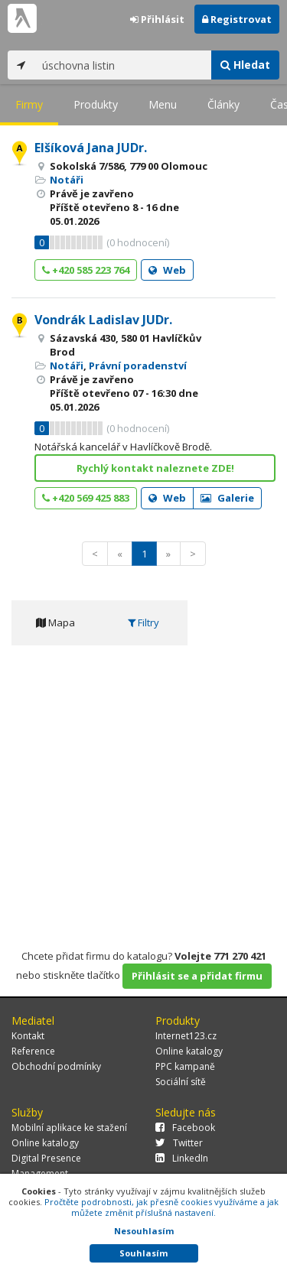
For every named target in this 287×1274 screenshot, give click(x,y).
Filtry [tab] (143, 622)
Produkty (95, 104)
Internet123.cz (186, 1035)
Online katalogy (189, 1051)
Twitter (179, 1142)
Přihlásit (157, 19)
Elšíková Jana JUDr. (90, 147)
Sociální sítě (180, 1081)
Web (167, 270)
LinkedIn (181, 1158)
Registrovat (237, 19)
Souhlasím (143, 1253)
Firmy (29, 104)
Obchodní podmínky (56, 1066)
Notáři (66, 180)
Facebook (185, 1127)
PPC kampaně (185, 1066)
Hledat (245, 64)
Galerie (227, 498)
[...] (123, 65)
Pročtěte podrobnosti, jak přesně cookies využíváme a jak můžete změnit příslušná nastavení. (161, 1207)
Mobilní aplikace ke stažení (69, 1127)
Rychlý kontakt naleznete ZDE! (155, 468)
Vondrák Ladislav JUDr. (103, 319)
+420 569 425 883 (85, 498)
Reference (33, 1051)
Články (223, 104)
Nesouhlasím (144, 1231)
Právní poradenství (138, 365)
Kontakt (27, 1035)
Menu (162, 104)
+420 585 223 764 (85, 270)
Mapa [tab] (55, 622)
